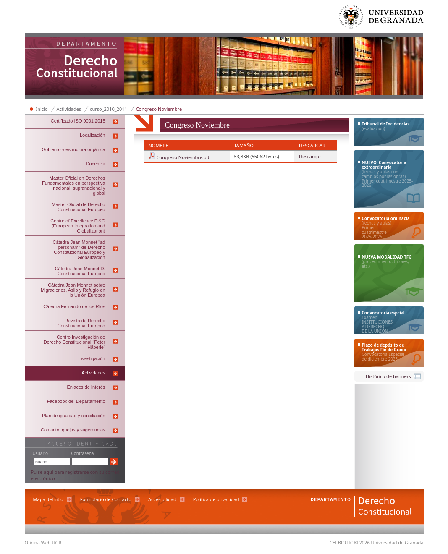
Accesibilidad (162, 499)
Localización (92, 135)
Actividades (69, 109)
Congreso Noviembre (159, 109)
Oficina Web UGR (43, 542)
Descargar (310, 156)
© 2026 (362, 542)
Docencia (95, 163)
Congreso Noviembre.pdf (183, 157)
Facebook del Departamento (76, 401)
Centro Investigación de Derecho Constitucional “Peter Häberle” (74, 342)
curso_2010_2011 (108, 109)
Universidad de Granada (382, 18)
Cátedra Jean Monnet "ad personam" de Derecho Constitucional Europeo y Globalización (79, 250)
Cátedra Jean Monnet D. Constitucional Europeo (80, 271)
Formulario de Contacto (105, 499)
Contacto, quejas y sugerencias (73, 429)
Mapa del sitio (48, 499)
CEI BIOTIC (341, 542)
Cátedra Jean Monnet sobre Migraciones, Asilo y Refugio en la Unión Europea (73, 290)
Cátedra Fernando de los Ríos (74, 306)
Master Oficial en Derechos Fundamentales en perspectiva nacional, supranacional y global (73, 185)
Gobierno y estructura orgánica (73, 149)
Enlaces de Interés (86, 386)
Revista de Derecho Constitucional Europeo (81, 323)
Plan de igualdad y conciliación (73, 415)
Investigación (91, 358)
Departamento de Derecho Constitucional (75, 67)
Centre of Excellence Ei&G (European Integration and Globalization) (77, 225)
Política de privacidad (216, 499)
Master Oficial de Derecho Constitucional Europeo (78, 207)
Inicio (42, 109)
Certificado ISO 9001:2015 (78, 120)
